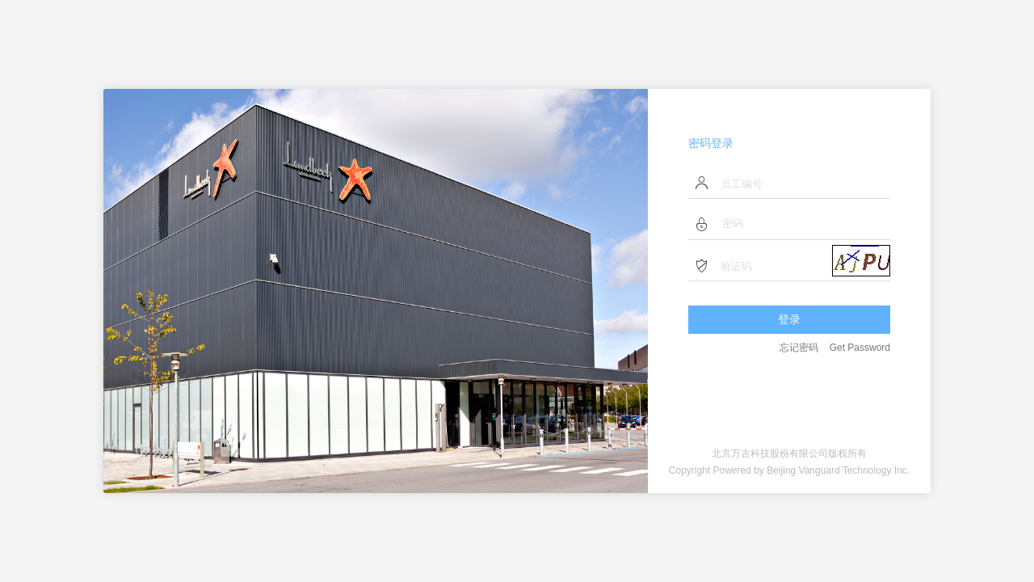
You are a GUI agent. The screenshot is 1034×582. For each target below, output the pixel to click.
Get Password (860, 347)
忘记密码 (799, 347)
